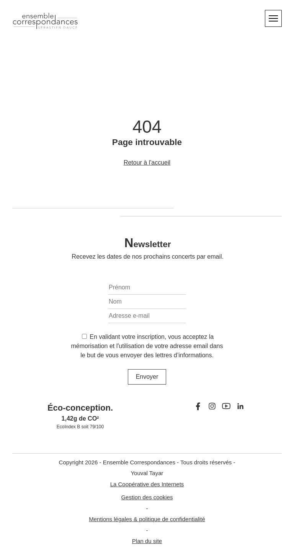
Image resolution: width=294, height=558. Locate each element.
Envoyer (147, 376)
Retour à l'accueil (147, 162)
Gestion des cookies (147, 497)
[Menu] (273, 18)
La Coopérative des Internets (147, 484)
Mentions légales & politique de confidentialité (147, 519)
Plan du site (147, 541)
